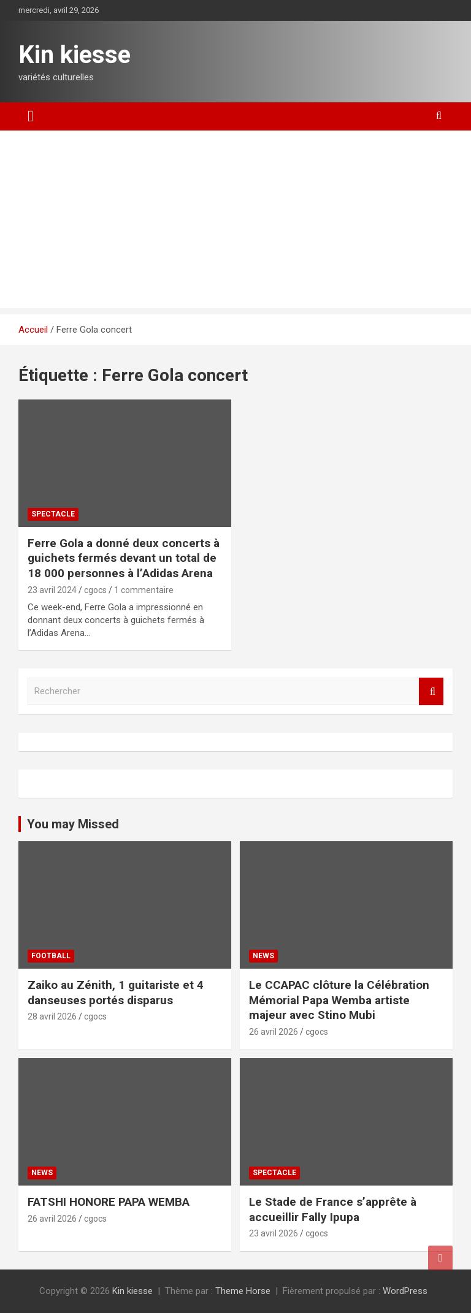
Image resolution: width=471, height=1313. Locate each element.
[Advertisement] (235, 222)
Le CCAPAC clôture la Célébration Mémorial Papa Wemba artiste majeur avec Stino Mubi (339, 1000)
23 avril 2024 (52, 590)
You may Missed (73, 824)
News (263, 956)
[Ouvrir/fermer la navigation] (30, 116)
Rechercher (431, 691)
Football (51, 956)
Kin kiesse (74, 54)
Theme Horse (242, 1290)
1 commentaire (144, 590)
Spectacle (53, 514)
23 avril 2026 (273, 1233)
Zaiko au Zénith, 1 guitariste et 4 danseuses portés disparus (116, 992)
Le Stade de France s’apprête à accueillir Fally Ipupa (332, 1209)
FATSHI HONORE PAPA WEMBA (109, 1202)
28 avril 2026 (52, 1016)
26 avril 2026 (273, 1032)
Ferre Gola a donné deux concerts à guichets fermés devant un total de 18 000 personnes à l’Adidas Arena (124, 558)
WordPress (405, 1290)
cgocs (95, 590)
